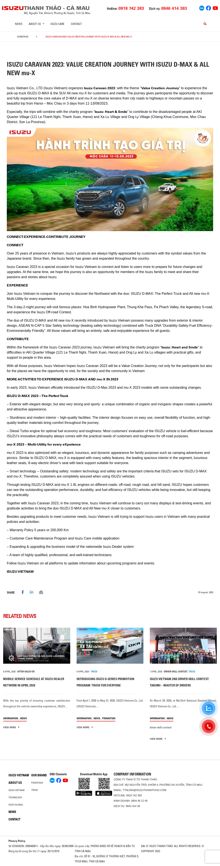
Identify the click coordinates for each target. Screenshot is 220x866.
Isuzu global (16, 804)
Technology (15, 797)
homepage (23, 36)
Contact (76, 24)
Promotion (108, 718)
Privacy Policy (17, 841)
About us (15, 783)
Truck (34, 789)
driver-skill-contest (175, 671)
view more (11, 727)
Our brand (39, 775)
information (10, 718)
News (18, 24)
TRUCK (94, 671)
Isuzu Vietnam (19, 775)
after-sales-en (25, 671)
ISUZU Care (57, 24)
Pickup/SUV (37, 782)
